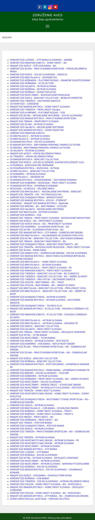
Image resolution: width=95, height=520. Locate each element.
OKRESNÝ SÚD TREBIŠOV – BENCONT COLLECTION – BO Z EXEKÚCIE (44, 273)
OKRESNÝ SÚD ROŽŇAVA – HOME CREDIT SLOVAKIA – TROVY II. (41, 414)
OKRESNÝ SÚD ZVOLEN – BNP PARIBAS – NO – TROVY (37, 282)
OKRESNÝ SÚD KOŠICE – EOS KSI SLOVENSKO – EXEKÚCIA (38, 74)
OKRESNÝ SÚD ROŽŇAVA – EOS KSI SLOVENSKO (33, 454)
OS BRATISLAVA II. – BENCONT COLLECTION (32, 171)
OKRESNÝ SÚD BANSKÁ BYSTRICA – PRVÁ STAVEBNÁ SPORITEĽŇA (43, 118)
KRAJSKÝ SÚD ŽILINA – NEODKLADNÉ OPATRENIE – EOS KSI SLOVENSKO (46, 115)
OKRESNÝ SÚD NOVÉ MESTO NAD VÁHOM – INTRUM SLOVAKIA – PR (44, 440)
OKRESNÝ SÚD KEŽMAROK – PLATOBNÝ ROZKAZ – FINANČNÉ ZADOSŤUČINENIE (50, 80)
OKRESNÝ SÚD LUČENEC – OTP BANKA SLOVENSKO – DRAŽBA (41, 59)
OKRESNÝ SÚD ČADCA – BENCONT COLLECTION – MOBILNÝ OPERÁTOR (46, 97)
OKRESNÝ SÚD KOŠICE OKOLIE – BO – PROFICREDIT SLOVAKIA (41, 223)
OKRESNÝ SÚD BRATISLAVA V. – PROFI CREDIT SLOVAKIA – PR (41, 267)
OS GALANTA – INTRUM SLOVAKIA (27, 150)
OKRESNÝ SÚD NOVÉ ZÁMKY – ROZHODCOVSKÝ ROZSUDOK (40, 95)
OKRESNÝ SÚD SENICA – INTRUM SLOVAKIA (32, 405)
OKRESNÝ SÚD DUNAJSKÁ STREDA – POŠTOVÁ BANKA (37, 425)
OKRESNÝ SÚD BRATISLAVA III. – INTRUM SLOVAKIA (36, 320)
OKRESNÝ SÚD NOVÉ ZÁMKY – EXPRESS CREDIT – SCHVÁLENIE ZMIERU (45, 384)
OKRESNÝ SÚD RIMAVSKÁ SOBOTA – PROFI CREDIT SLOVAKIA (40, 270)
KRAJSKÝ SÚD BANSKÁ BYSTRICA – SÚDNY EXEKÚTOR (37, 130)
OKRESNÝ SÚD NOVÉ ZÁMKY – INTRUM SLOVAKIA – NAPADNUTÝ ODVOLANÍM (49, 463)
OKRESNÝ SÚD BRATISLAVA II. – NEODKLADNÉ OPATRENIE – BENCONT (46, 191)
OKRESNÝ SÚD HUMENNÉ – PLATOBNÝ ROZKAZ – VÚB (37, 112)
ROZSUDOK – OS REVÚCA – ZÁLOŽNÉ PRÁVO (32, 188)
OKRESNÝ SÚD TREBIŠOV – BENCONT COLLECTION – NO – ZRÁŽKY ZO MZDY (48, 276)
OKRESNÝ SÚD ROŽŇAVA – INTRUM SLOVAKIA (33, 89)
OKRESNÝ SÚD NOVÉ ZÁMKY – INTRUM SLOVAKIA (35, 446)
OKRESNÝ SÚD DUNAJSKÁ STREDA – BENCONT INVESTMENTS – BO (44, 244)
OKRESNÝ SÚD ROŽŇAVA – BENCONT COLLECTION (35, 361)
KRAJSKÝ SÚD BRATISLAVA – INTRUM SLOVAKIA (34, 212)
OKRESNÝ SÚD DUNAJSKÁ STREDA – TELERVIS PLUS (36, 305)
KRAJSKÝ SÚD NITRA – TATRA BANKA (28, 334)
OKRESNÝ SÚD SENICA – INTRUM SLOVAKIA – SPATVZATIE (39, 340)
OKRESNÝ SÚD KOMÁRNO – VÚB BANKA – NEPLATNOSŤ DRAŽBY (42, 343)
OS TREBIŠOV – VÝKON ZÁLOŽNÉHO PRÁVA (31, 156)
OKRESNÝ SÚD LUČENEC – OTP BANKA (29, 452)
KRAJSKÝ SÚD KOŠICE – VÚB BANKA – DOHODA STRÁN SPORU (41, 475)
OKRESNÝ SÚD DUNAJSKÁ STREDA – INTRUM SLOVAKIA (38, 296)
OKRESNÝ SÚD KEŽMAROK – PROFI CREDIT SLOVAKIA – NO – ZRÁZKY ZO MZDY (49, 378)
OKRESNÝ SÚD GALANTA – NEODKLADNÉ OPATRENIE (37, 127)
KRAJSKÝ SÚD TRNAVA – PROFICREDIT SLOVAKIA (34, 121)
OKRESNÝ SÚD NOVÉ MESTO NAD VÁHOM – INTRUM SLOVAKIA (42, 443)
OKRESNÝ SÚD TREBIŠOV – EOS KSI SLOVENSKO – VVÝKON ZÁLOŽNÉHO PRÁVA (49, 481)
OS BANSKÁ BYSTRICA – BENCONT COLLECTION (34, 159)
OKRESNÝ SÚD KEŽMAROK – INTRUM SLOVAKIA (34, 375)
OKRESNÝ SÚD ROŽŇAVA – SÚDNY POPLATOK (33, 92)
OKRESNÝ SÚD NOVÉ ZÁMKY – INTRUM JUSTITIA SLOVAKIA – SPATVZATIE (47, 387)
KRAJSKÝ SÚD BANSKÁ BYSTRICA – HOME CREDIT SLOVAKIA (40, 106)
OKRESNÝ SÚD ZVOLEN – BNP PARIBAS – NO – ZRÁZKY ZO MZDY (42, 285)
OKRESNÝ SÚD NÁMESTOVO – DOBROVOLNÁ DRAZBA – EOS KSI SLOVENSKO (48, 253)
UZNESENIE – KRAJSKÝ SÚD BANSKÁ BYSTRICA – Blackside (39, 203)
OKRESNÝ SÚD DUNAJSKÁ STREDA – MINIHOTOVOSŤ (36, 197)
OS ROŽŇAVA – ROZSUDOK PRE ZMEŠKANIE (32, 165)
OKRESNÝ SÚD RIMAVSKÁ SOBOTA (27, 133)
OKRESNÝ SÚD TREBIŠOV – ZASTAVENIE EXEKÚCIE (35, 100)
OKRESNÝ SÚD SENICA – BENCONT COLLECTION (34, 326)
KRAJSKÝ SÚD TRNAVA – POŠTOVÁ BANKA (31, 422)
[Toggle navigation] (47, 26)
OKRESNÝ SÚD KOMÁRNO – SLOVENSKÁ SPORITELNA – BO (39, 226)
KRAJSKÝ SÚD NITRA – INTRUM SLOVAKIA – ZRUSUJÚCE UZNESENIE (44, 457)
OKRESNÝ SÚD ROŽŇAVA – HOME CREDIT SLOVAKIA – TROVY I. (41, 411)
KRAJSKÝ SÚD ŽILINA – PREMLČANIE (28, 250)
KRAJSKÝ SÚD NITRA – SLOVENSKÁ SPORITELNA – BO (36, 229)
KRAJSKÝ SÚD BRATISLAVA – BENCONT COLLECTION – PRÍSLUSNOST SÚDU (48, 288)
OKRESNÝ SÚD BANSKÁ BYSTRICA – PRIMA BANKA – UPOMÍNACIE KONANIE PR (49, 370)
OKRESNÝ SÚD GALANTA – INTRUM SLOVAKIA (33, 86)
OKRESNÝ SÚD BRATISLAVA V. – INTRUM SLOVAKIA (35, 264)
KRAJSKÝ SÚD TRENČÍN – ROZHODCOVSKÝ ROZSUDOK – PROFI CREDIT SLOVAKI (50, 247)
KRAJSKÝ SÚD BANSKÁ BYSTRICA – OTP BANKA (33, 449)
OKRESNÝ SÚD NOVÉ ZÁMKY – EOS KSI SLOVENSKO (35, 381)
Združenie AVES (47, 15)
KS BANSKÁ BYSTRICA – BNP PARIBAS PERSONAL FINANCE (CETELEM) (45, 144)
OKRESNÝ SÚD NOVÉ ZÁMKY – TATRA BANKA (32, 337)
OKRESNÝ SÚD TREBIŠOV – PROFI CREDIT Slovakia (35, 109)
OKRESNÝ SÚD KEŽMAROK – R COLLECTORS (32, 83)
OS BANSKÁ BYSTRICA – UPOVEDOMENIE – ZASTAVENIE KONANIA (43, 179)
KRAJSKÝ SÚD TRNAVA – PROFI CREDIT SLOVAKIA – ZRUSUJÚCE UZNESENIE (47, 332)
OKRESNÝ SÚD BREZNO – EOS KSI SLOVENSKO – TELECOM (39, 373)
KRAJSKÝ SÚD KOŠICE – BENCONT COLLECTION (34, 358)
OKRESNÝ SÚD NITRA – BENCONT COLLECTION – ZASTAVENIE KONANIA (46, 238)
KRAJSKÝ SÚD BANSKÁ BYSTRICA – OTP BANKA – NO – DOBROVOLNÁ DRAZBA (49, 495)
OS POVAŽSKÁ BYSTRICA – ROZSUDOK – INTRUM (34, 168)
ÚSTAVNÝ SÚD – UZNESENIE (24, 103)
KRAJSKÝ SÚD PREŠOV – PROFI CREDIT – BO (31, 416)
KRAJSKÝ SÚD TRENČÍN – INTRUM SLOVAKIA (32, 437)
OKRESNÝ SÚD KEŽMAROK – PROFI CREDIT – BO (34, 419)
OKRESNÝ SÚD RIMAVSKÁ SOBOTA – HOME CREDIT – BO (38, 62)
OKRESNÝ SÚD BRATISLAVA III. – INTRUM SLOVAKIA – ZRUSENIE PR (44, 323)
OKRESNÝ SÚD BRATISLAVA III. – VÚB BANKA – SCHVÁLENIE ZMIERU (44, 408)
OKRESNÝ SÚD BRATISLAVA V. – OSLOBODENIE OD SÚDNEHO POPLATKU (46, 235)
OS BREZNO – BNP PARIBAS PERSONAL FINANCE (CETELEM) (40, 147)
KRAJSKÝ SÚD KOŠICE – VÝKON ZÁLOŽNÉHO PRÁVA (35, 153)
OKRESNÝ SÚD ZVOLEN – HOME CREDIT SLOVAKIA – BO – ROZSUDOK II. (46, 484)
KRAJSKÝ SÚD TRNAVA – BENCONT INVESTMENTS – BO (38, 241)
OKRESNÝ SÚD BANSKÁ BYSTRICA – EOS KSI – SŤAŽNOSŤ (38, 200)
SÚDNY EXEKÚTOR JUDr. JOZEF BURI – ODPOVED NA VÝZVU (40, 498)
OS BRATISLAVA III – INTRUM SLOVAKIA (30, 135)
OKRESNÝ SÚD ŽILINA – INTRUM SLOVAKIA (31, 124)
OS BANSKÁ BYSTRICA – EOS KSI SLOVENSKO (32, 141)
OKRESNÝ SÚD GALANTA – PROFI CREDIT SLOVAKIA (36, 329)
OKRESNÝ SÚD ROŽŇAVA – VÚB (25, 215)
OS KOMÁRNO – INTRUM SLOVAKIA (28, 174)
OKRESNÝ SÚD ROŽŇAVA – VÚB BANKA (29, 478)
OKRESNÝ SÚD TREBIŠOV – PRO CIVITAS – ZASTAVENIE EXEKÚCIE (42, 279)
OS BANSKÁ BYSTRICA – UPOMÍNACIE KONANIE (34, 185)
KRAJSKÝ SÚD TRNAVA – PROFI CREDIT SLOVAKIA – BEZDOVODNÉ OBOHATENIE (50, 217)
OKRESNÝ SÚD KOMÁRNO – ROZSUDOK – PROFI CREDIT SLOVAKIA (43, 182)
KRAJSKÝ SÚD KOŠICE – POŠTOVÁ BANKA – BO (33, 65)
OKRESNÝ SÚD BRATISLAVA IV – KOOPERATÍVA (33, 77)
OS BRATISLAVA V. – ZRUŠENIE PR (27, 176)
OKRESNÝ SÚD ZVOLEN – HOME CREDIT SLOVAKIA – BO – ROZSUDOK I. (45, 493)
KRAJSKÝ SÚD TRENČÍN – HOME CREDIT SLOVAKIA (35, 390)
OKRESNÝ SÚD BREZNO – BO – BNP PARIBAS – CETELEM (38, 206)
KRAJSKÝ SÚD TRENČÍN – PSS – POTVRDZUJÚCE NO (36, 194)
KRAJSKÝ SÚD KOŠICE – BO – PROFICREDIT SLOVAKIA (36, 220)
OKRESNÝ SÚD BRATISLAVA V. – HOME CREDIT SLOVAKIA (38, 261)
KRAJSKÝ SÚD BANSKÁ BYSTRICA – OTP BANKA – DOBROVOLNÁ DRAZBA (46, 232)
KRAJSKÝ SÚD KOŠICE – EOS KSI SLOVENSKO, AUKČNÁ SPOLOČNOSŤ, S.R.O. (47, 162)
